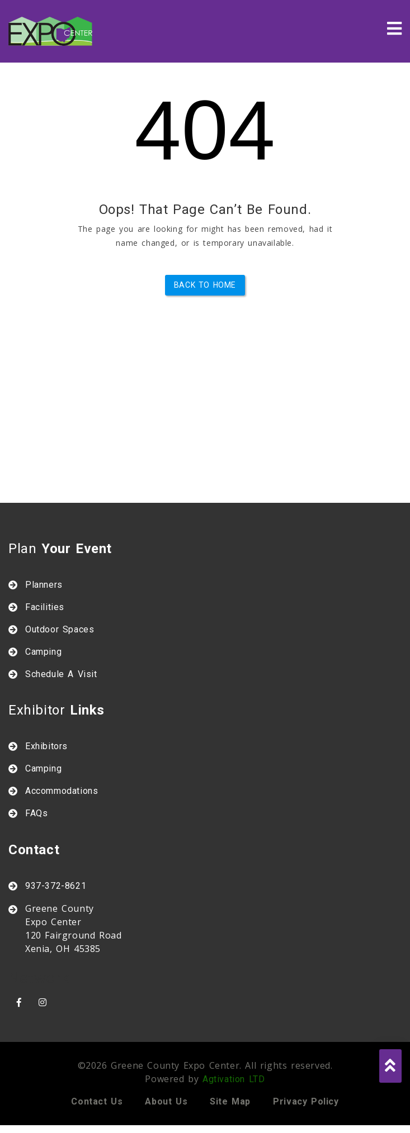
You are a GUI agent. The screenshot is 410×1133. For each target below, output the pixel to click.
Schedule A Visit (61, 674)
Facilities (44, 607)
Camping (43, 651)
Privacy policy (305, 1101)
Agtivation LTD (233, 1079)
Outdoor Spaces (59, 629)
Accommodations (61, 791)
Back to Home (205, 284)
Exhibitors (46, 746)
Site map (230, 1101)
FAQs (36, 813)
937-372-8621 (55, 885)
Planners (44, 584)
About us (166, 1101)
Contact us (96, 1101)
